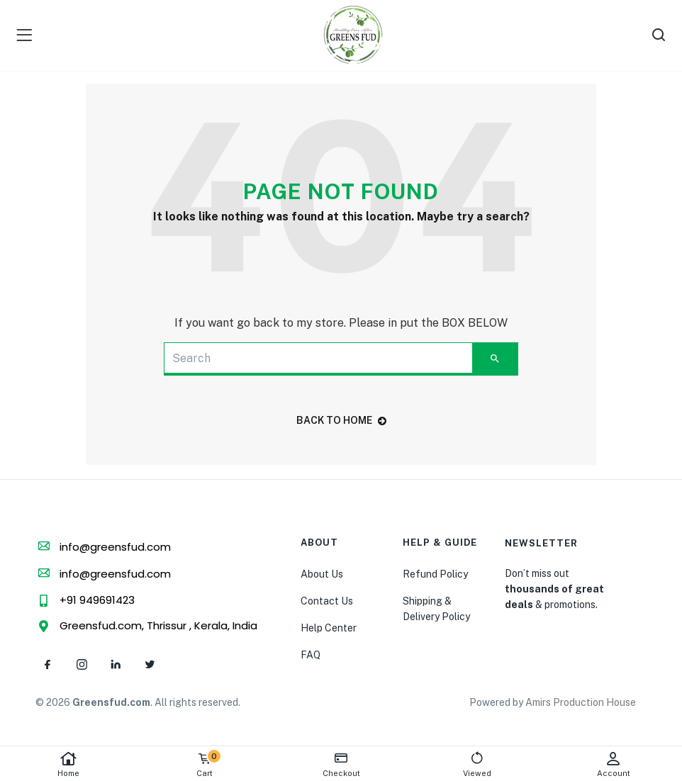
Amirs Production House (580, 702)
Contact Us (327, 601)
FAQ (310, 655)
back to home (341, 420)
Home (68, 764)
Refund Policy (435, 574)
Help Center (329, 628)
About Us (322, 574)
